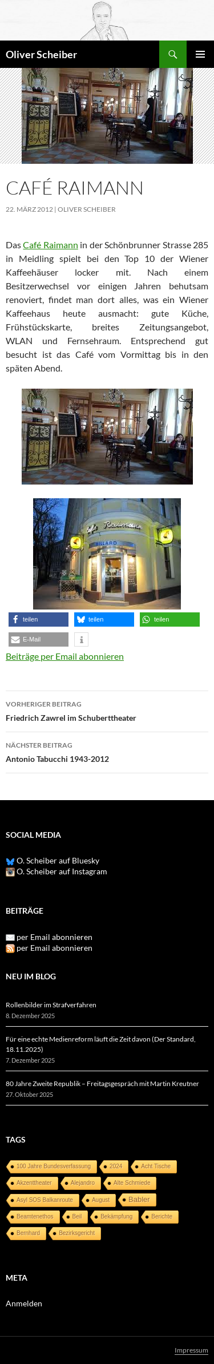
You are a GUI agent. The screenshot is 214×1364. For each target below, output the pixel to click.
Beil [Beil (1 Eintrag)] (77, 1216)
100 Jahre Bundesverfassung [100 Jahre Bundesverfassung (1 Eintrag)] (54, 1166)
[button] (38, 619)
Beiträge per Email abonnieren (65, 656)
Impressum (191, 1350)
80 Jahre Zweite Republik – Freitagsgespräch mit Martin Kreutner (102, 1083)
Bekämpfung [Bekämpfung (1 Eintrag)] (116, 1216)
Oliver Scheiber (41, 54)
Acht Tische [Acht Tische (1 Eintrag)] (156, 1166)
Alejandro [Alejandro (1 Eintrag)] (83, 1183)
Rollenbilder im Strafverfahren (51, 1004)
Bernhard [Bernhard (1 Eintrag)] (28, 1233)
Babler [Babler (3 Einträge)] (139, 1199)
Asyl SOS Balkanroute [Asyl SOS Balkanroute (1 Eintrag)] (45, 1200)
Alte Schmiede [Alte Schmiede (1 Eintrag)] (132, 1183)
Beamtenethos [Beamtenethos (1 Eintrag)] (35, 1216)
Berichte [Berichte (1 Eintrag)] (161, 1216)
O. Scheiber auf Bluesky (52, 860)
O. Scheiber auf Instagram (56, 871)
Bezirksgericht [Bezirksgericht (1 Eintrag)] (77, 1233)
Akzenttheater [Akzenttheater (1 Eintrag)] (34, 1183)
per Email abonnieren (54, 937)
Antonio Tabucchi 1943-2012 (107, 751)
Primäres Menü (200, 54)
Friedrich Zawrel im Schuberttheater (107, 710)
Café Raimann (50, 244)
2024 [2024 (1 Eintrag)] (116, 1166)
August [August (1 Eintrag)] (101, 1200)
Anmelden (24, 1303)
